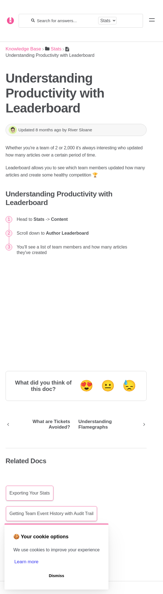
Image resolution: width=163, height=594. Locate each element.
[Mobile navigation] (152, 21)
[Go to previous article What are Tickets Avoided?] (40, 424)
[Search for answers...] (66, 20)
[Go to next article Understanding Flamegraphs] (110, 424)
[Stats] (53, 49)
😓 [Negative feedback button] (129, 386)
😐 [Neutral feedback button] (108, 386)
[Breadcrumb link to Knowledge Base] (23, 49)
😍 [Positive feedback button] (86, 386)
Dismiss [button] (56, 575)
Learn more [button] (26, 561)
